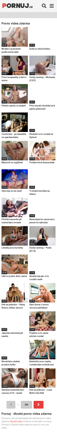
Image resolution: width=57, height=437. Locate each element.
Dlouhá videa (16, 421)
